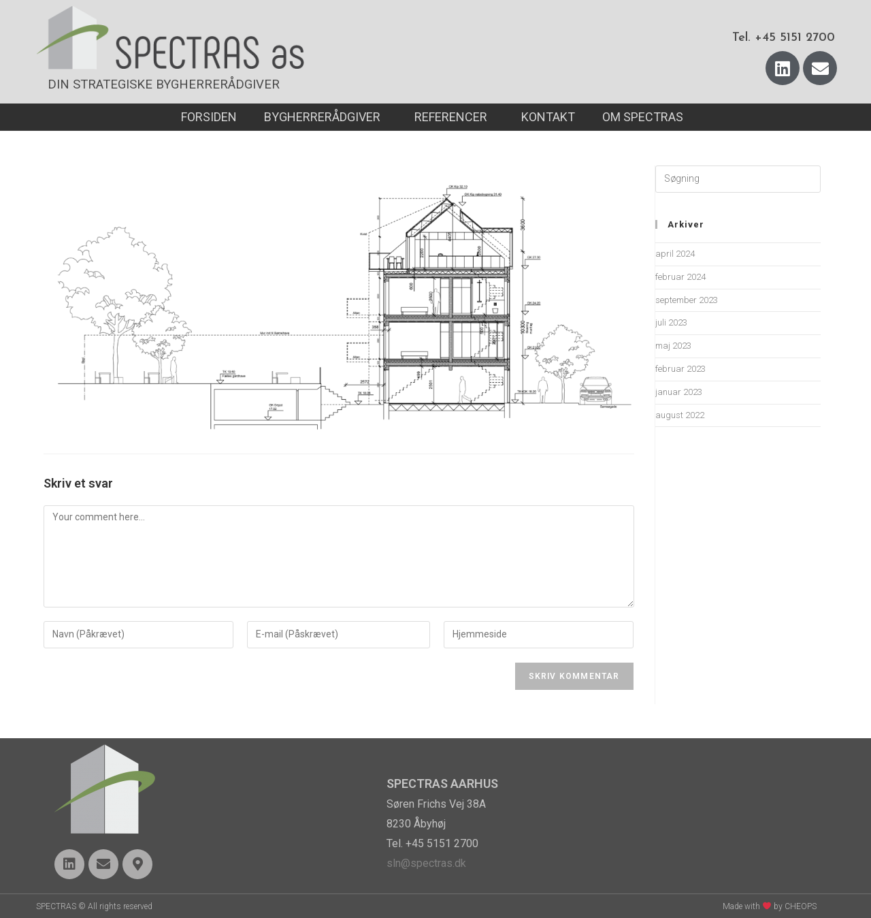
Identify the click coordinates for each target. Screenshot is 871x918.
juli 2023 (671, 322)
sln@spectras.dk (426, 863)
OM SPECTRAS (646, 117)
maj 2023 (673, 346)
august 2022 (679, 415)
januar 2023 (678, 392)
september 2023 (686, 300)
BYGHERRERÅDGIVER (325, 117)
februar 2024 (680, 277)
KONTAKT (548, 117)
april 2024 (675, 254)
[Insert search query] (738, 179)
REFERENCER (454, 117)
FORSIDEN (209, 117)
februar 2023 (680, 369)
